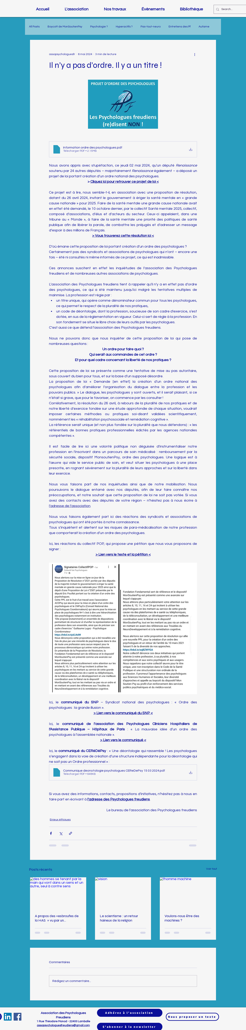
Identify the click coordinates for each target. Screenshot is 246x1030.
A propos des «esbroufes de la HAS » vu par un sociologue (57, 918)
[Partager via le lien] (70, 833)
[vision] (123, 893)
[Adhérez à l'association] (129, 1013)
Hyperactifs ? (124, 26)
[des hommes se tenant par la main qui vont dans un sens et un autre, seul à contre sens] (58, 893)
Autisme (204, 26)
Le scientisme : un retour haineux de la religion (119, 918)
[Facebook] (17, 1017)
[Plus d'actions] (194, 54)
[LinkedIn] (8, 1017)
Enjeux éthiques (60, 819)
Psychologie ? (99, 26)
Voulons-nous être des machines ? (182, 918)
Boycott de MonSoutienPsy (65, 26)
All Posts (34, 26)
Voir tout (211, 868)
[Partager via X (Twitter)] (61, 833)
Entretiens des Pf (180, 26)
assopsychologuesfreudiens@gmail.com (63, 1025)
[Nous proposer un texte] (192, 1017)
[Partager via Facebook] (51, 833)
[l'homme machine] (188, 893)
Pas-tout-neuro (151, 26)
